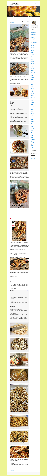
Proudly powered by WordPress (23, 473)
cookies (32, 125)
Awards (32, 119)
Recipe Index (23, 16)
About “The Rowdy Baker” (14, 16)
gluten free (32, 130)
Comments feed (32, 147)
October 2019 (32, 56)
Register (32, 145)
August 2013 (32, 106)
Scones (32, 137)
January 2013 (32, 111)
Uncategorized (32, 141)
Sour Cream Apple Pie (33, 32)
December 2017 (32, 70)
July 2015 (32, 90)
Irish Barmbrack (33, 30)
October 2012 (32, 113)
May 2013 (32, 108)
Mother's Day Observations (34, 134)
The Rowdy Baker (14, 3)
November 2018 (32, 63)
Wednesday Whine (33, 142)
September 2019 (33, 57)
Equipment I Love (19, 16)
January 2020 (32, 54)
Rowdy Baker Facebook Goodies (29, 16)
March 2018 (32, 68)
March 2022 (32, 45)
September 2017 (33, 72)
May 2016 (32, 83)
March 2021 (32, 47)
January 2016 (32, 86)
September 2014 (33, 97)
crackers (32, 126)
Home (10, 16)
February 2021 (32, 48)
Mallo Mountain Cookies (33, 34)
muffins (32, 135)
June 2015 (32, 91)
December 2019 (32, 55)
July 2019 (32, 58)
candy (32, 124)
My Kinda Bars (13, 215)
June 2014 (32, 99)
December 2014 (32, 95)
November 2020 (32, 49)
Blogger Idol (32, 121)
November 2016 (32, 79)
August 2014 (32, 98)
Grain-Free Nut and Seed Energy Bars (17, 21)
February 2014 (32, 102)
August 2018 (32, 65)
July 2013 (32, 107)
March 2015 (32, 93)
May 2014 (32, 100)
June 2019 (32, 59)
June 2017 (32, 74)
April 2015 (32, 92)
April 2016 (32, 84)
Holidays (32, 132)
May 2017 (32, 75)
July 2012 (32, 115)
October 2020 (32, 50)
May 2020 (32, 52)
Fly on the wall (32, 128)
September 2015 (33, 89)
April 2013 (32, 109)
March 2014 (32, 101)
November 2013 (32, 104)
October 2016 (32, 80)
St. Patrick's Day (33, 139)
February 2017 (32, 77)
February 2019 (32, 61)
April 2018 (32, 67)
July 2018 (32, 66)
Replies (13, 470)
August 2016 (32, 81)
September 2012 (33, 114)
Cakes (32, 123)
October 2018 (32, 64)
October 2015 (32, 88)
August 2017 (32, 73)
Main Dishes (32, 133)
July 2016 (32, 82)
